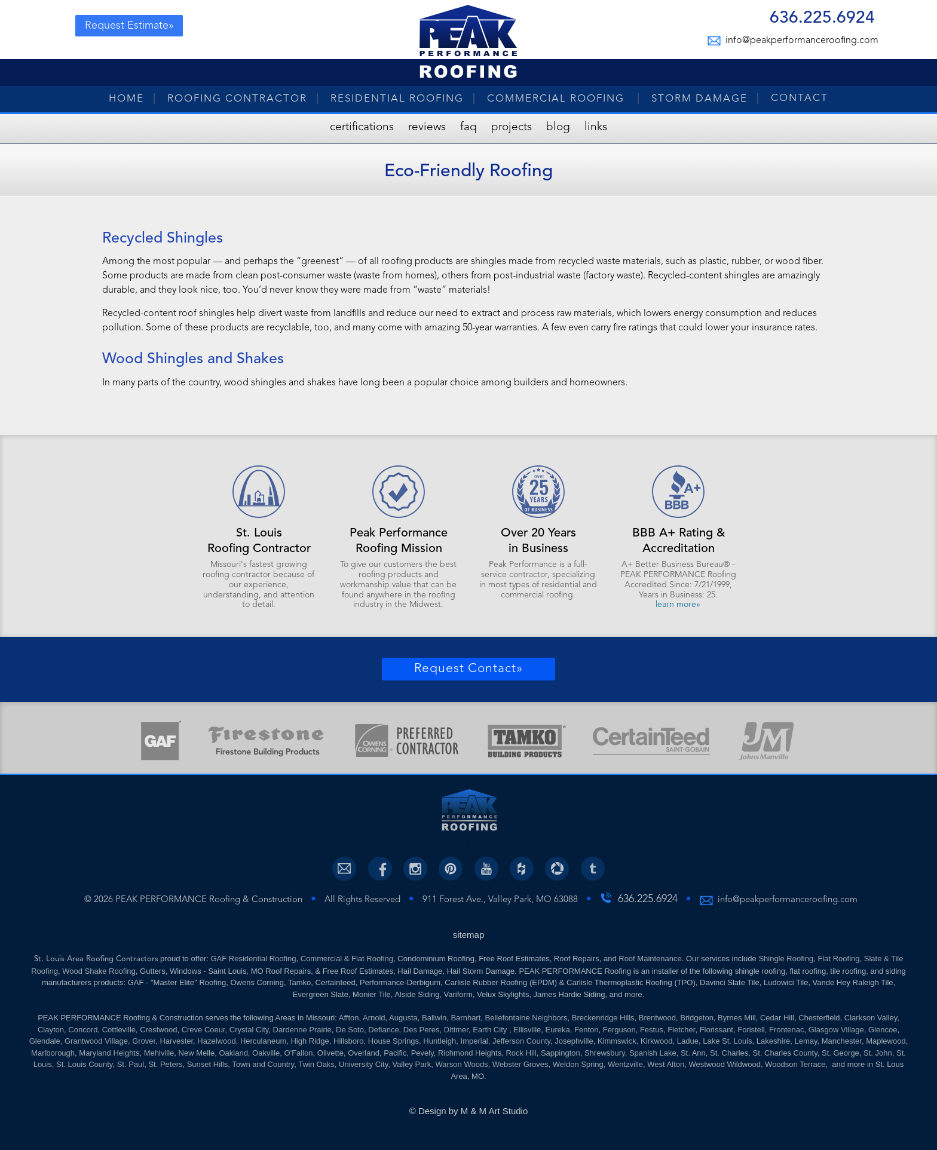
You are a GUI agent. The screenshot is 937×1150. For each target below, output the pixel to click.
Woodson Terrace (795, 1064)
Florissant (716, 1029)
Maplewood (886, 1040)
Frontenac (786, 1029)
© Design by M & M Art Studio (468, 1111)
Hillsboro (348, 1040)
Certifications (362, 127)
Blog (558, 127)
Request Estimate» (129, 25)
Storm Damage (699, 99)
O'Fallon (298, 1052)
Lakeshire (773, 1040)
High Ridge (309, 1040)
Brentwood (657, 1017)
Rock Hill (521, 1052)
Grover (143, 1040)
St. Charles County (785, 1052)
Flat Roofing (838, 958)
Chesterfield (819, 1017)
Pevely (422, 1052)
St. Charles (729, 1052)
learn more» (678, 604)
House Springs (393, 1040)
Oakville (266, 1052)
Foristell (751, 1029)
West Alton (665, 1064)
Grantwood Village (96, 1040)
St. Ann (693, 1052)
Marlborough (53, 1052)
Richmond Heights (469, 1052)
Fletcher (681, 1029)
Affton (349, 1017)
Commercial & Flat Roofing (347, 958)
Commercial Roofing (557, 99)
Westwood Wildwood (724, 1064)
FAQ (468, 127)
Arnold (374, 1017)
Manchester (842, 1040)
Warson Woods (461, 1064)
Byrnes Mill (737, 1017)
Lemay (805, 1040)
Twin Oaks (316, 1064)
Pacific (395, 1052)
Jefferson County (521, 1040)
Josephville (574, 1040)
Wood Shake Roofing (99, 971)
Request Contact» (468, 669)
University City (363, 1064)
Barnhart (465, 1017)
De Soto (350, 1029)
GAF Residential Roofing (253, 958)
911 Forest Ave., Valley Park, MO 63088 (500, 900)
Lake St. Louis (727, 1040)
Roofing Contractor (237, 99)
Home (126, 99)
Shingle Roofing (785, 958)
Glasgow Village (836, 1029)
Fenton (586, 1029)
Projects (511, 127)
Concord (82, 1029)
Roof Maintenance (650, 958)
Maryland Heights (109, 1052)
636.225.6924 (822, 19)
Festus (651, 1029)
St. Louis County (84, 1064)
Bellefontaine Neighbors (526, 1017)
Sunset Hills (207, 1064)
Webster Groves (520, 1064)
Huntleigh (439, 1040)
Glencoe (882, 1029)
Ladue (688, 1040)
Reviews (427, 127)
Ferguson (619, 1029)
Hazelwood (216, 1040)
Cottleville (119, 1029)
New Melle (197, 1052)
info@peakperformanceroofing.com (800, 40)
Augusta (403, 1017)
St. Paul (131, 1064)
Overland (363, 1052)
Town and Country (263, 1064)
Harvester (176, 1040)
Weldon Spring (578, 1064)
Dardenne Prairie (302, 1029)
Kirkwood (656, 1040)
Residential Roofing (397, 99)
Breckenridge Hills (603, 1017)
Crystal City (248, 1029)
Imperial (474, 1040)
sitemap (469, 935)
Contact (799, 98)
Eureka (558, 1029)
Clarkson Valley (870, 1017)
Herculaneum (263, 1040)
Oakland (233, 1052)
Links (595, 127)
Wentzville (625, 1064)
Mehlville (159, 1052)
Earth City (491, 1029)
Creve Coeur (203, 1029)
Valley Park (411, 1064)
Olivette (330, 1052)
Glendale (44, 1040)
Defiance (383, 1029)
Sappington (560, 1052)
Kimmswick (617, 1040)
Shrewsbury (604, 1052)
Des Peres (421, 1029)
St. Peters (165, 1064)
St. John (877, 1052)
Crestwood (158, 1029)
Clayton (51, 1029)
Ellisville (527, 1029)
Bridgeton (697, 1017)
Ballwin (434, 1017)
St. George (840, 1052)
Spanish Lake (652, 1052)
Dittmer (456, 1029)
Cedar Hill (777, 1017)
